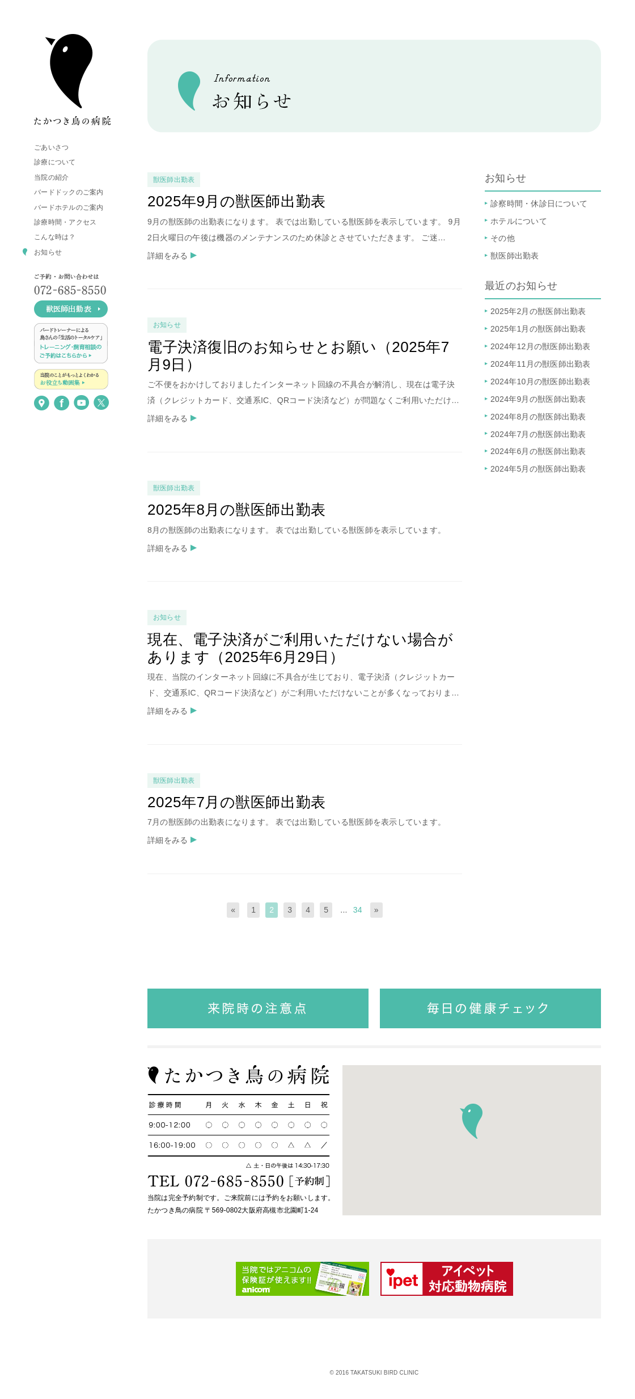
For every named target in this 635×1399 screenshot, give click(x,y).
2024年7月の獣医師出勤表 (538, 434)
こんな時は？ (55, 237)
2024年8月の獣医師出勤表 (538, 416)
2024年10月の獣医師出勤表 (540, 381)
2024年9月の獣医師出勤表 (538, 399)
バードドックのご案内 (69, 192)
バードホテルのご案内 (69, 207)
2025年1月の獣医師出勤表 (538, 328)
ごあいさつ (51, 147)
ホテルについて (518, 221)
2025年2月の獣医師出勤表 (538, 311)
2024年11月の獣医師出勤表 (540, 363)
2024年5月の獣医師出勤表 (538, 468)
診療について (55, 162)
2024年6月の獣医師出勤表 (538, 451)
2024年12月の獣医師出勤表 (540, 346)
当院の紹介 (51, 177)
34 (357, 909)
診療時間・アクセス (65, 222)
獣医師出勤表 (514, 255)
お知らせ (48, 252)
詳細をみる (167, 255)
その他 (502, 238)
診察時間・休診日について (538, 203)
